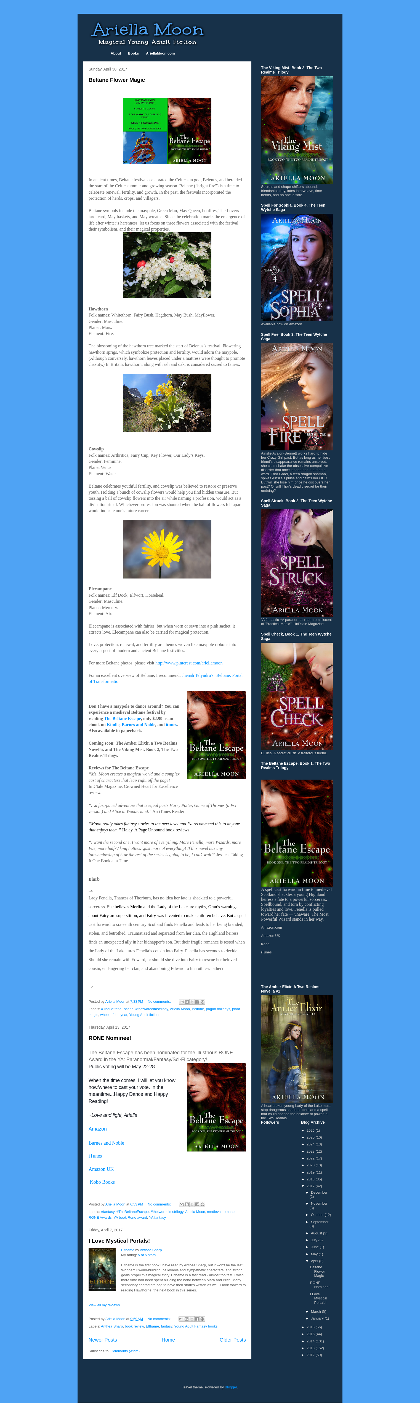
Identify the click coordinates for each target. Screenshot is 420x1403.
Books (133, 53)
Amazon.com (271, 927)
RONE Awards (100, 1217)
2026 (311, 1130)
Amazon (98, 1129)
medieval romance (221, 1212)
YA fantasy (157, 1217)
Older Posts (233, 1340)
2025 (311, 1137)
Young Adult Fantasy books (195, 1326)
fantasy (166, 1326)
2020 (311, 1165)
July (314, 1240)
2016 (311, 1327)
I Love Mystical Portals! (119, 1241)
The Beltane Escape (122, 718)
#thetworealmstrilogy (151, 1009)
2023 (311, 1151)
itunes (171, 724)
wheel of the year (113, 1015)
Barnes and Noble (138, 724)
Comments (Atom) (125, 1351)
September (320, 1222)
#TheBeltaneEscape (117, 1009)
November (319, 1203)
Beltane (198, 1009)
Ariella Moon (180, 1009)
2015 (311, 1334)
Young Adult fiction (144, 1015)
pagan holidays (218, 1009)
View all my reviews (104, 1305)
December (319, 1192)
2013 (311, 1348)
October (318, 1215)
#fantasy (108, 1212)
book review (134, 1326)
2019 (311, 1172)
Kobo (265, 944)
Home (168, 1340)
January (318, 1318)
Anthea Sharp (151, 1250)
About (116, 53)
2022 (311, 1158)
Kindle (113, 724)
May (315, 1254)
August (317, 1233)
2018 (311, 1179)
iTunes (95, 1156)
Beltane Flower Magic (117, 80)
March (316, 1311)
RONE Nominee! (110, 1038)
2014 (311, 1341)
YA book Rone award (130, 1217)
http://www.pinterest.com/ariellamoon (188, 663)
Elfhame (127, 1250)
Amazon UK (270, 936)
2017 (311, 1186)
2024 (311, 1144)
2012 (311, 1355)
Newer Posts (103, 1340)
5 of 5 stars (147, 1255)
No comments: (160, 1001)
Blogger (231, 1387)
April (315, 1261)
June (315, 1247)
